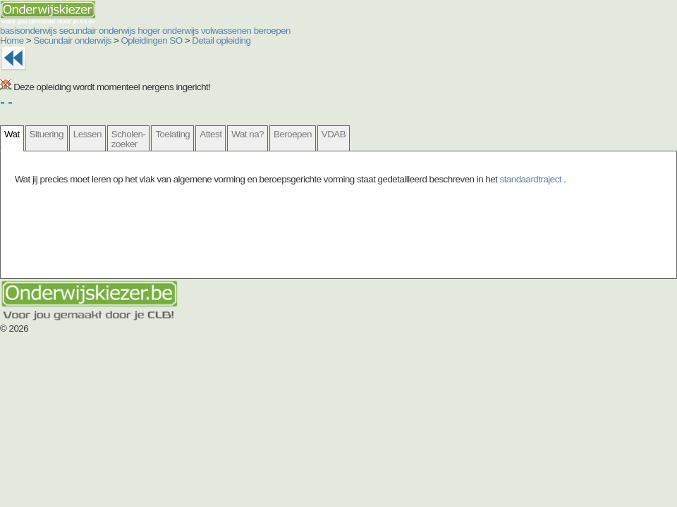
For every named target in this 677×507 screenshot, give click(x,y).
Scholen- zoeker (128, 139)
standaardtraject (532, 179)
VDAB (334, 134)
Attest (210, 134)
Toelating (172, 134)
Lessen (87, 134)
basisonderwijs (28, 30)
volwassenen (226, 30)
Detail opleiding (221, 40)
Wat (12, 134)
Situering (46, 134)
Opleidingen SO (152, 40)
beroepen (272, 30)
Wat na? (247, 134)
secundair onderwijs (97, 30)
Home (12, 40)
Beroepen (293, 134)
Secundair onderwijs (72, 40)
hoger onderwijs (168, 30)
